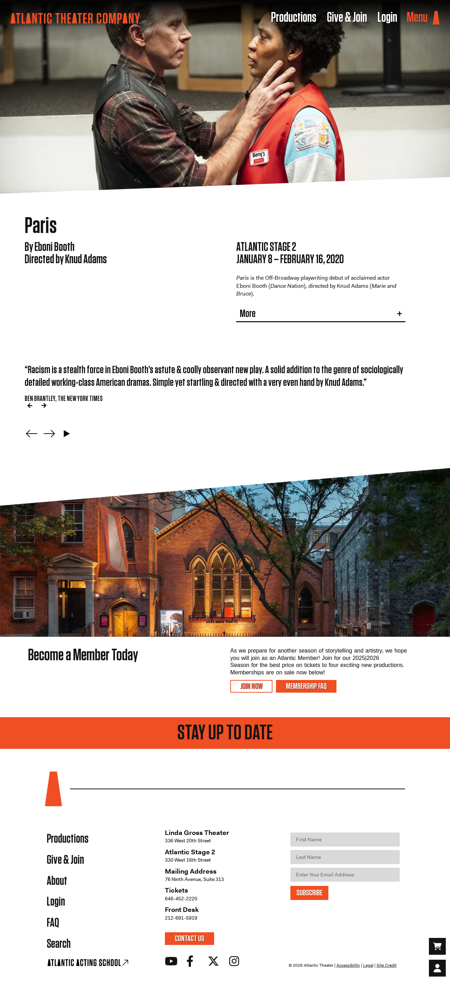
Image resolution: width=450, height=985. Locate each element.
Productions (68, 839)
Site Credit (387, 965)
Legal (368, 965)
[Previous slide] (32, 434)
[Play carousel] (67, 434)
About (57, 881)
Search (59, 944)
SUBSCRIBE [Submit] (309, 893)
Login (56, 902)
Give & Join (65, 860)
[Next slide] (49, 434)
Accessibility (348, 965)
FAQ (53, 923)
